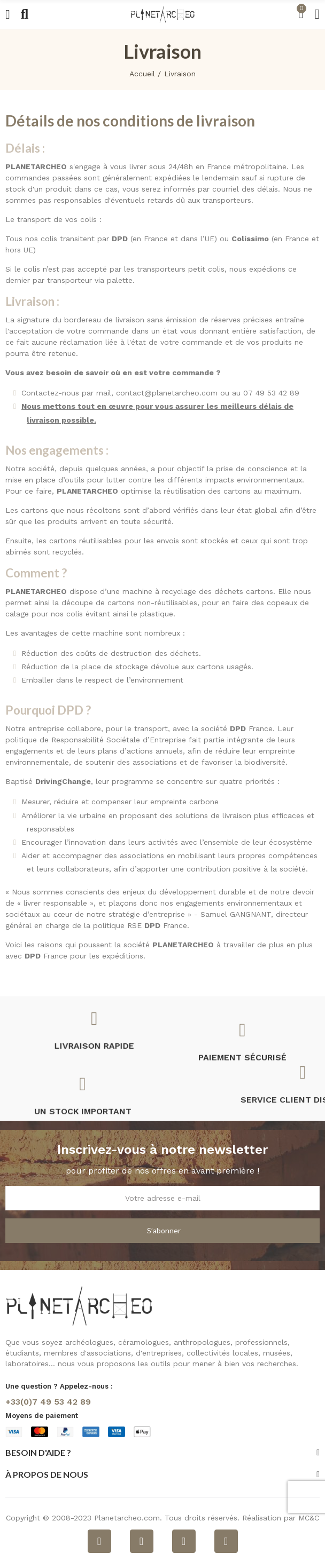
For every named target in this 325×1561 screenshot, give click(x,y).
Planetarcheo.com (127, 1518)
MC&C (308, 1518)
